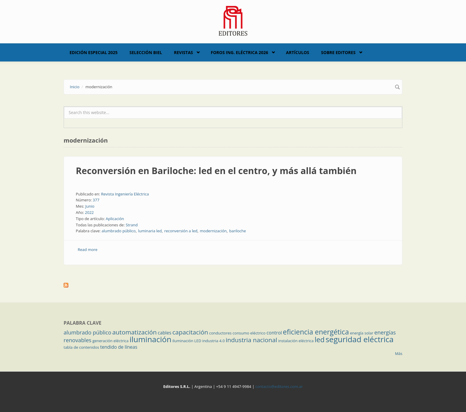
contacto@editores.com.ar (279, 386)
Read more (87, 249)
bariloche (237, 230)
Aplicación (115, 218)
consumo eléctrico (249, 333)
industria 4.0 (213, 340)
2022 (89, 212)
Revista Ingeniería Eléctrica (125, 194)
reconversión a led (181, 230)
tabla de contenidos (81, 347)
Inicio (74, 86)
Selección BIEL (146, 52)
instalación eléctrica (296, 340)
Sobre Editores (338, 52)
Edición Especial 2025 (94, 52)
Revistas (183, 52)
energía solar (361, 333)
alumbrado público (119, 230)
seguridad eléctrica (359, 339)
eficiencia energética (316, 332)
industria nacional (251, 340)
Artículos (297, 52)
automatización (134, 332)
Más (398, 353)
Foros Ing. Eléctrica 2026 (239, 52)
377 (96, 200)
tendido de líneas (118, 347)
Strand (132, 225)
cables (164, 332)
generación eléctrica (110, 340)
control (274, 332)
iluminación (150, 339)
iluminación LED (186, 340)
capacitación (190, 332)
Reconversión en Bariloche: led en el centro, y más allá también (216, 171)
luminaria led (150, 230)
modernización (213, 230)
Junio (90, 206)
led (320, 339)
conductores (220, 333)
